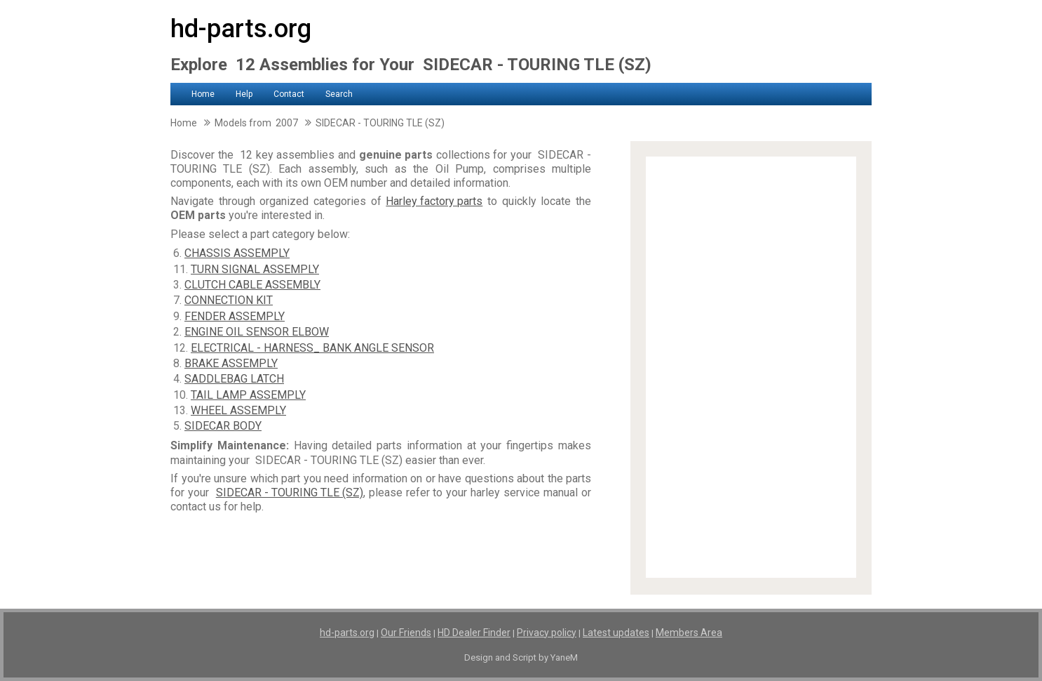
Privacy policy (546, 632)
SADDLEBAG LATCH (234, 378)
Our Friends (406, 632)
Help (244, 94)
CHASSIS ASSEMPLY (237, 253)
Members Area (689, 632)
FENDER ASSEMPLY (234, 316)
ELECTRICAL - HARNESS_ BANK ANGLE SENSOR (312, 348)
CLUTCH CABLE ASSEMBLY (252, 284)
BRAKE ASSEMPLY (231, 363)
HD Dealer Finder (474, 632)
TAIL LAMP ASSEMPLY (248, 395)
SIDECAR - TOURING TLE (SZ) (289, 492)
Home (203, 94)
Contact (288, 94)
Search (339, 94)
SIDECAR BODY (223, 425)
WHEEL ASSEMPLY (238, 410)
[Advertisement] (751, 367)
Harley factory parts (434, 201)
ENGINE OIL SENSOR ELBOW (256, 331)
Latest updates (616, 632)
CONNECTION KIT (228, 300)
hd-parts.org (240, 29)
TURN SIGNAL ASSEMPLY (255, 269)
